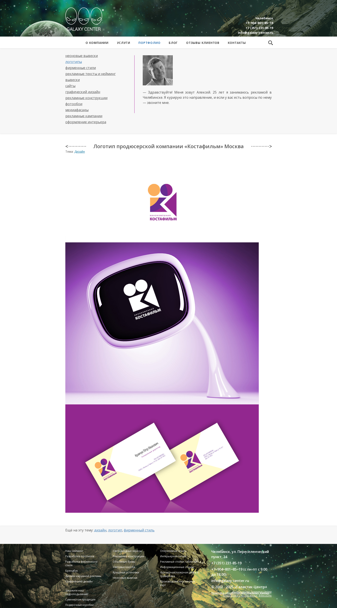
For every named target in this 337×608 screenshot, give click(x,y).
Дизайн (79, 151)
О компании (97, 43)
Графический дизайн (82, 91)
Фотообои (73, 104)
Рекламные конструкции (86, 97)
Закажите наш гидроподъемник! (76, 592)
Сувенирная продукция (80, 599)
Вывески (72, 79)
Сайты (70, 85)
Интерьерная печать (173, 556)
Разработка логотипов (79, 556)
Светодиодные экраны (127, 551)
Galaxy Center (84, 19)
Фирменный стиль (139, 530)
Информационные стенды (177, 567)
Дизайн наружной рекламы (83, 576)
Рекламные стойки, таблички (178, 561)
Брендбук (71, 571)
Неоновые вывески (81, 55)
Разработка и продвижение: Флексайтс (247, 595)
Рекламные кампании (83, 116)
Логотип (115, 530)
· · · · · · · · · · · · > (261, 146)
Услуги (123, 43)
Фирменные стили (80, 67)
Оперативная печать (173, 551)
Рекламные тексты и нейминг (90, 73)
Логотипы (73, 61)
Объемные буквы (124, 561)
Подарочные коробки (79, 605)
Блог (173, 43)
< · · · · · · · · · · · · (75, 146)
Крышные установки (126, 572)
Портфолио (149, 43)
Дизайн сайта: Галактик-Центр (252, 592)
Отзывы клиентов (202, 43)
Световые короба (124, 567)
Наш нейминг (74, 551)
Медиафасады (77, 110)
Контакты (237, 43)
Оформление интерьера (85, 122)
